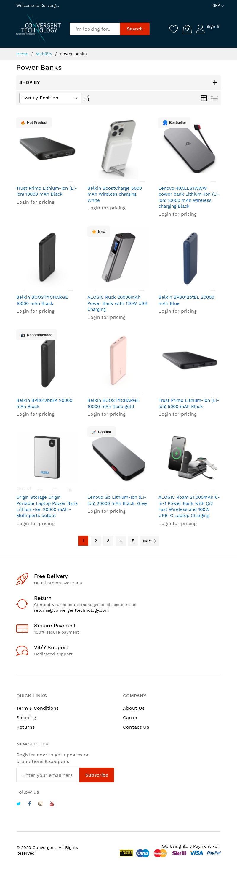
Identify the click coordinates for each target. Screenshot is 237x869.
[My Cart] (187, 29)
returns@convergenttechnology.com (71, 610)
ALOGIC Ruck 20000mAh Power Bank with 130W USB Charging (117, 303)
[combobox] (95, 29)
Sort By (30, 97)
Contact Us (136, 727)
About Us (134, 708)
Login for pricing (35, 202)
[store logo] (38, 28)
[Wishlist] (173, 29)
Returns (25, 727)
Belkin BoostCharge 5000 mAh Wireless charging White (114, 194)
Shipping (26, 717)
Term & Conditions (37, 708)
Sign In (213, 26)
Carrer (130, 717)
